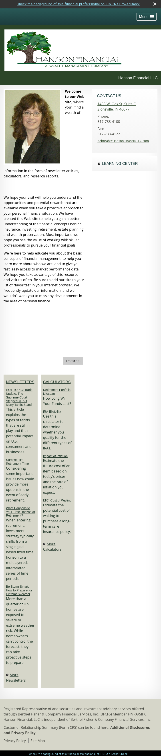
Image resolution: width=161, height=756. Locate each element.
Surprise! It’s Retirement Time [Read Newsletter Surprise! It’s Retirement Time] (17, 461)
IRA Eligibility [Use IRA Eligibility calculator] (52, 411)
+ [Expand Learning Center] (99, 164)
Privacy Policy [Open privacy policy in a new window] (15, 740)
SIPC (143, 714)
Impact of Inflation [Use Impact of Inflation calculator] (55, 456)
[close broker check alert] (155, 4)
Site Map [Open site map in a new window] (37, 740)
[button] (147, 17)
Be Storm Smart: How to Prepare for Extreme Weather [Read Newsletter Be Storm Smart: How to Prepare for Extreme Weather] (19, 590)
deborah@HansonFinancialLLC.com (123, 141)
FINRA (133, 714)
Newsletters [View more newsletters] (20, 382)
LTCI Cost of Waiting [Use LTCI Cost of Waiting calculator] (57, 500)
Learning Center (120, 163)
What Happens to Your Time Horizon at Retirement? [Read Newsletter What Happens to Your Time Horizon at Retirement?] (20, 511)
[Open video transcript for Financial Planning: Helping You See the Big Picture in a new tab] (73, 361)
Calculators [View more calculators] (56, 382)
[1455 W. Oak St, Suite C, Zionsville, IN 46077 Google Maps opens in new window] (116, 106)
